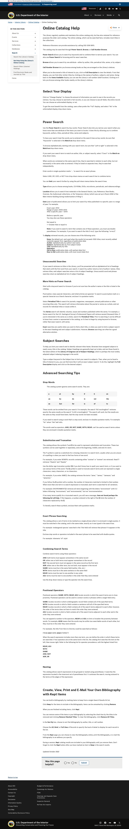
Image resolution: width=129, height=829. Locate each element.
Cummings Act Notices (45, 789)
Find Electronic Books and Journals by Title (23, 73)
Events (24, 37)
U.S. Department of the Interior (32, 15)
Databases (24, 49)
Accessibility (12, 789)
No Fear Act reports (44, 804)
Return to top (13, 777)
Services (24, 41)
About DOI (11, 786)
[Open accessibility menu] (100, 8)
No (76, 763)
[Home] (11, 15)
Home (14, 78)
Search (119, 15)
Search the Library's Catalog (24, 57)
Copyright (11, 796)
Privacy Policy (13, 806)
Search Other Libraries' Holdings (22, 67)
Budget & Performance (45, 786)
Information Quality (15, 803)
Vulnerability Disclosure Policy (19, 813)
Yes (68, 763)
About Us (24, 33)
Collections (24, 45)
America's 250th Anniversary (31, 4)
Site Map (11, 809)
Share (115, 28)
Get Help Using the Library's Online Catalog (23, 62)
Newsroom (92, 8)
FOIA (39, 793)
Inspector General (43, 801)
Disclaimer (11, 799)
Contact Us (12, 793)
